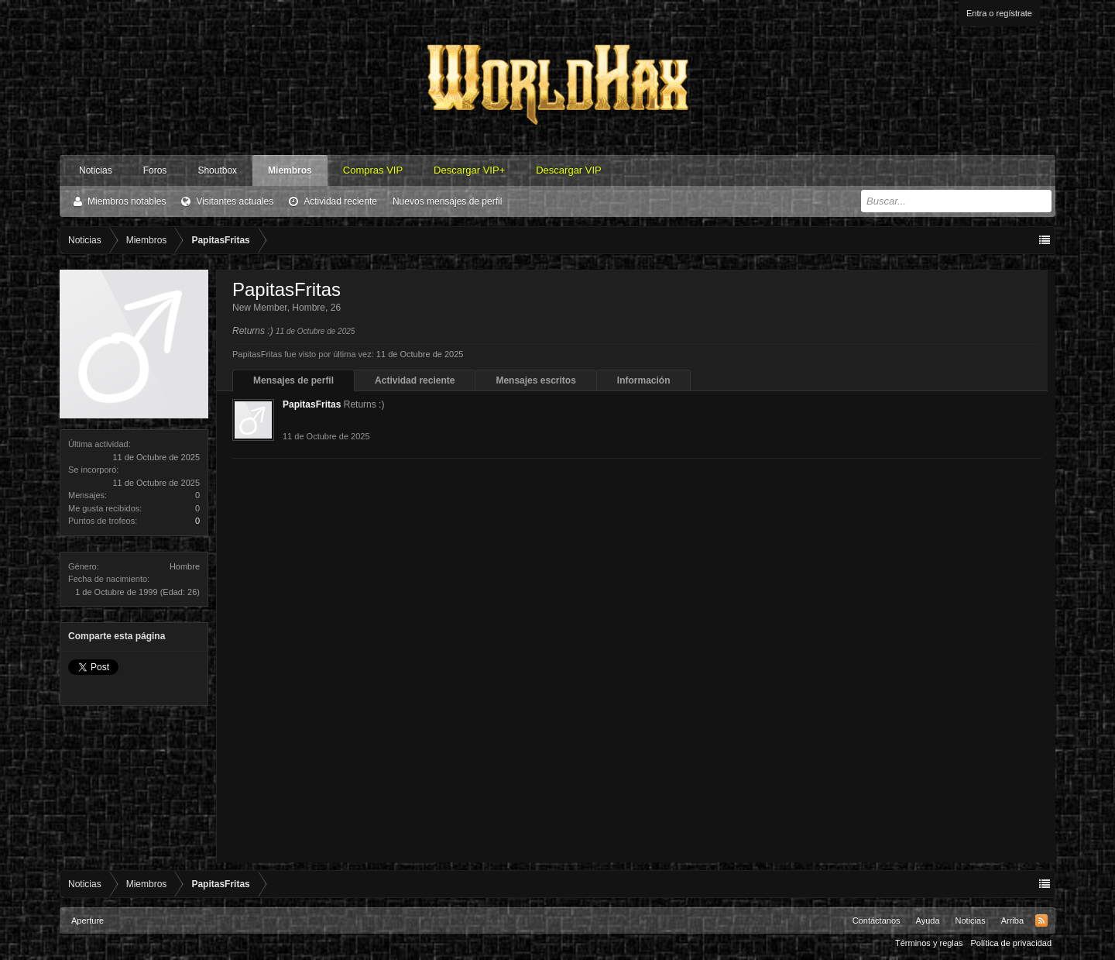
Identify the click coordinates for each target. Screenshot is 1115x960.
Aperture (87, 920)
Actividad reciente (340, 201)
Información (644, 380)
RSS (1041, 920)
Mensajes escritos (535, 380)
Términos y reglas (928, 943)
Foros (155, 170)
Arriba (1012, 920)
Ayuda (928, 920)
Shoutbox (217, 170)
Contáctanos (877, 920)
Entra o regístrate (999, 13)
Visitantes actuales (234, 201)
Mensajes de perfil (293, 380)
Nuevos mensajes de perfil (447, 201)
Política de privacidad (1011, 943)
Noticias (95, 170)
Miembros (290, 170)
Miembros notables (126, 201)
